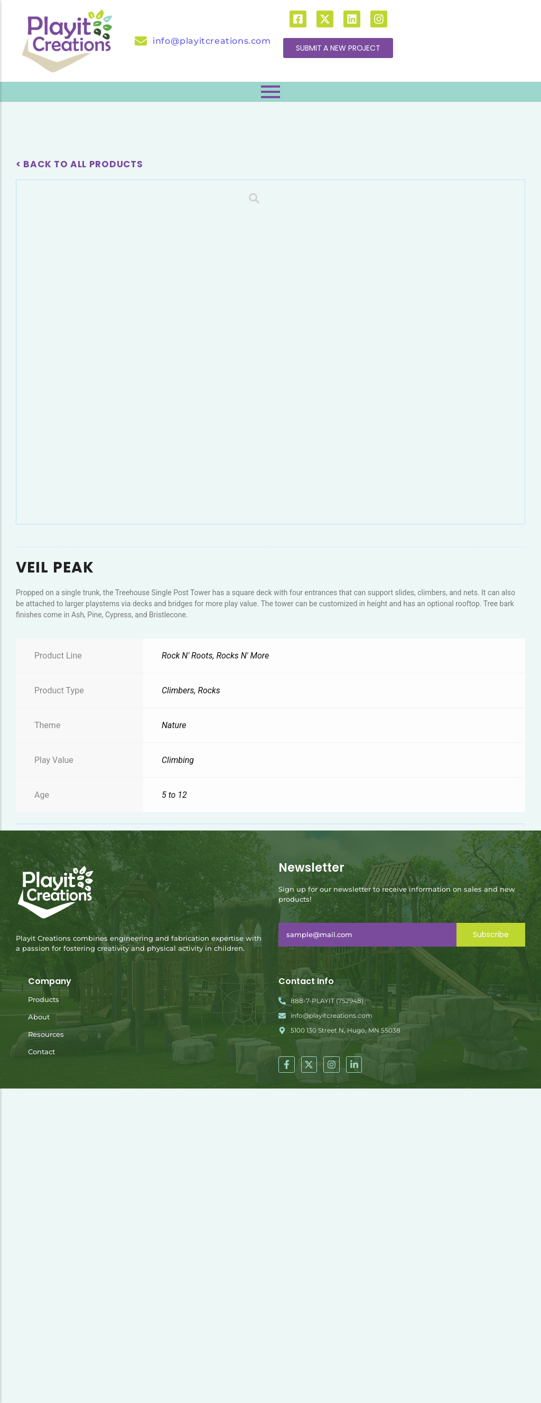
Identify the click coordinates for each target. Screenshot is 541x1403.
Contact (41, 1366)
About (39, 1332)
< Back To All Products (79, 164)
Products (43, 1314)
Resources (46, 1349)
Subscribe (491, 1249)
